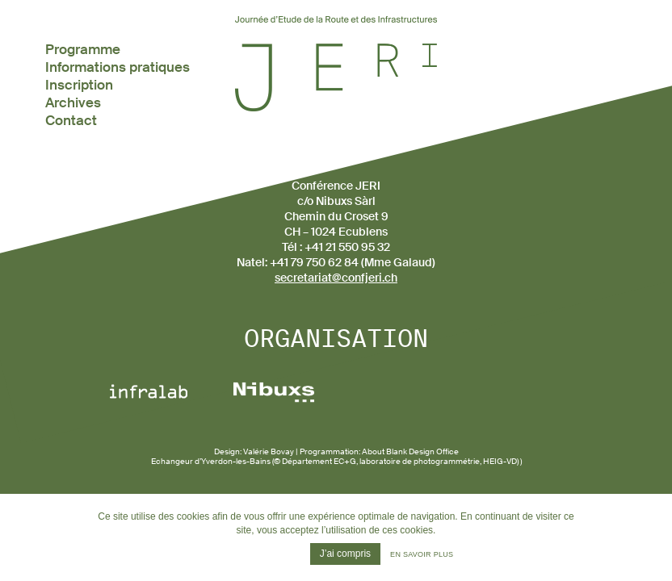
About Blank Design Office (410, 451)
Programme (82, 49)
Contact (71, 120)
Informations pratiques (117, 67)
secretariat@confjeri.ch (336, 277)
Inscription (79, 85)
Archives (73, 102)
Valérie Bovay (268, 451)
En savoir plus (421, 554)
